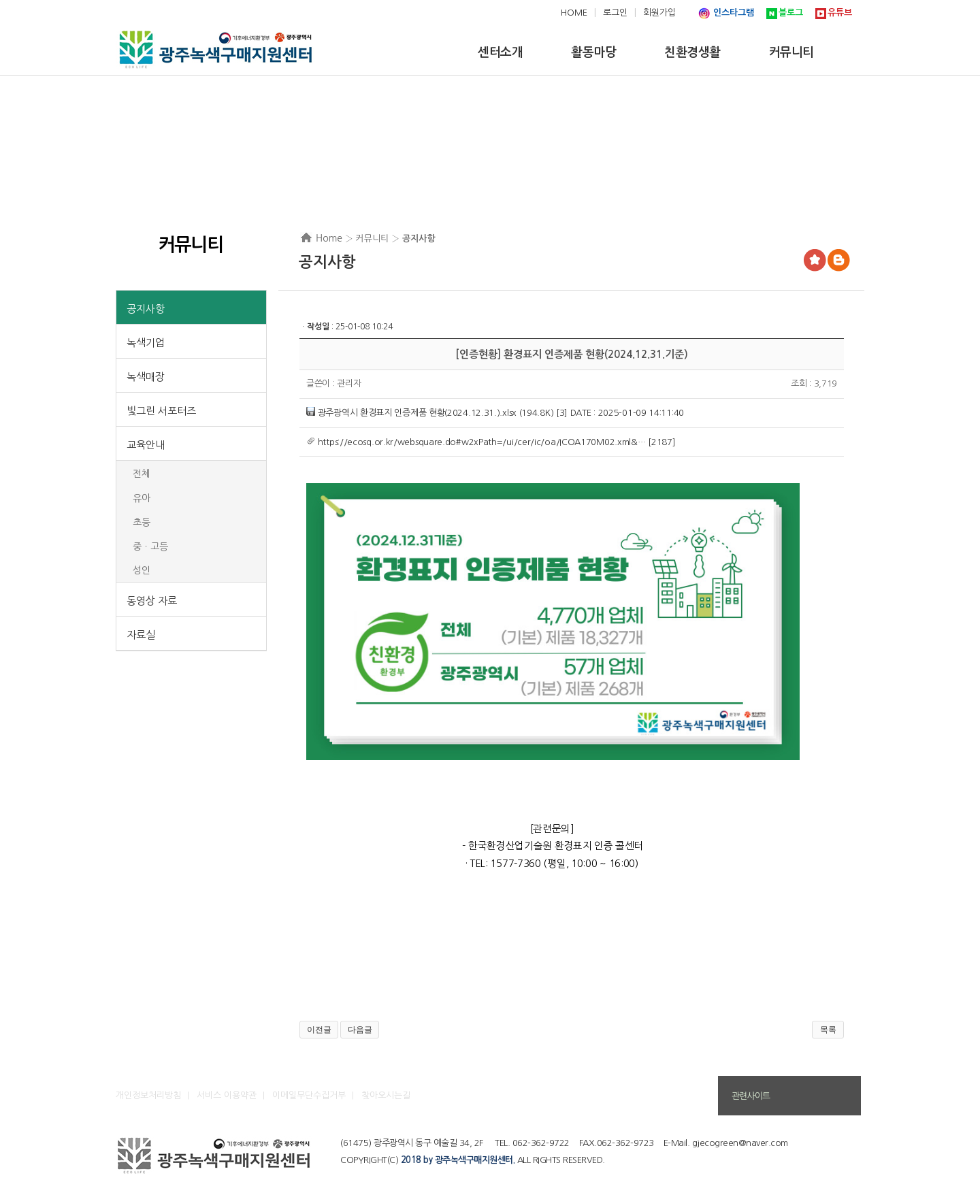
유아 (141, 498)
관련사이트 (751, 1096)
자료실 (141, 634)
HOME (574, 12)
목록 (828, 1029)
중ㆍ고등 (150, 546)
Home (329, 238)
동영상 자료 (152, 600)
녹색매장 (146, 377)
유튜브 (840, 12)
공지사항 (146, 309)
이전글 (319, 1029)
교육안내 (146, 445)
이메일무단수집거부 (309, 1095)
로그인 (615, 12)
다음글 (360, 1029)
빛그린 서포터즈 (161, 411)
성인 (141, 570)
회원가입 (659, 12)
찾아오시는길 (385, 1095)
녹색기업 (146, 343)
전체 (141, 473)
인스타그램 (733, 12)
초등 (141, 522)
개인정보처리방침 (148, 1095)
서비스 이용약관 (227, 1095)
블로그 (791, 12)
